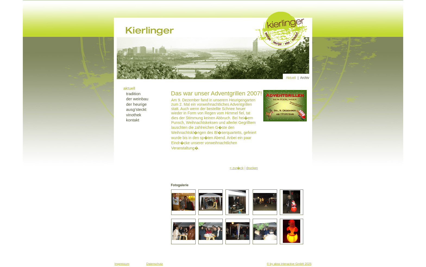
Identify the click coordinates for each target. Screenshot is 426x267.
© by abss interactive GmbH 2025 (289, 263)
